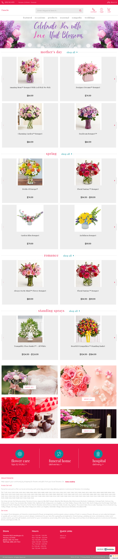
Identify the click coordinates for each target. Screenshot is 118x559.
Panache (5, 10)
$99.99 (88, 243)
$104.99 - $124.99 (30, 354)
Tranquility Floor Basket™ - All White (30, 346)
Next (115, 78)
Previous (3, 78)
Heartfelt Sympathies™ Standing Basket (88, 346)
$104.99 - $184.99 (88, 354)
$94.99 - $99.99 (88, 197)
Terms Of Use (75, 557)
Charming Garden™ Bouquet (30, 134)
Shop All (71, 52)
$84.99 (30, 95)
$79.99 (30, 243)
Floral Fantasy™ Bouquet (88, 189)
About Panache (7, 478)
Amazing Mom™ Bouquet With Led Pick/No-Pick (30, 87)
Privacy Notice (85, 557)
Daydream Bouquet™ (88, 134)
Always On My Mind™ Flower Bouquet (30, 291)
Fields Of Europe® (30, 189)
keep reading (70, 482)
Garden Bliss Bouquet (30, 235)
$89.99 (30, 299)
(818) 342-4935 (9, 2)
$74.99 (88, 95)
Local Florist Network (98, 557)
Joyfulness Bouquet (88, 235)
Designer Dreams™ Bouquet (88, 87)
